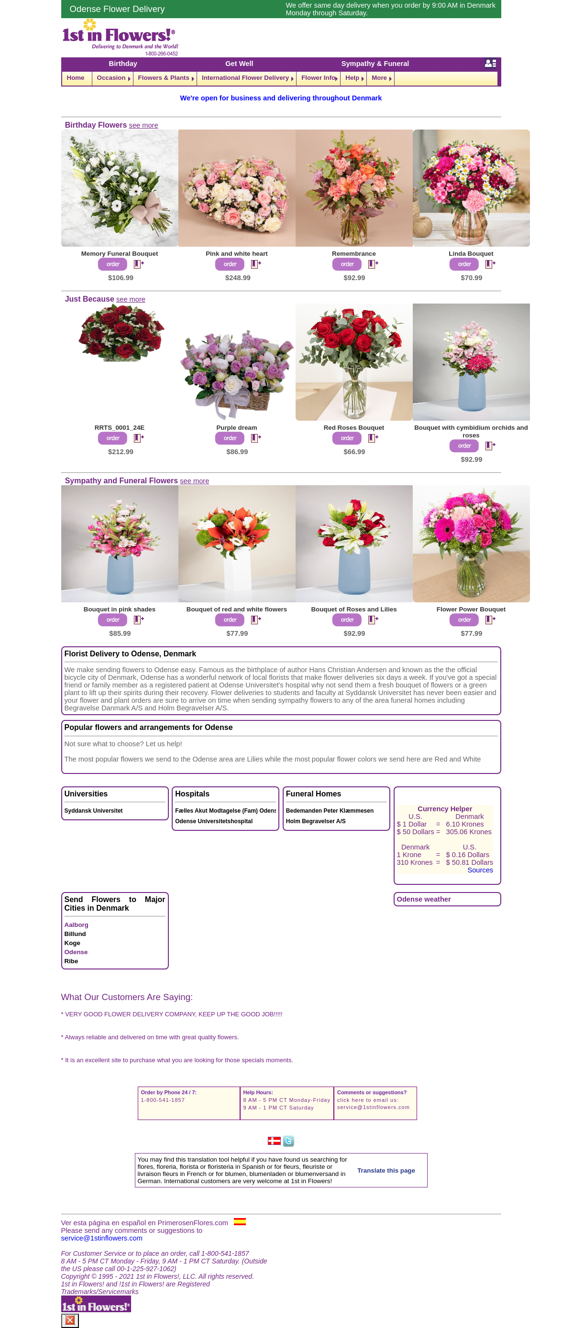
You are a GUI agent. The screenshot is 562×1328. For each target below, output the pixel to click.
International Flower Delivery (245, 77)
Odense (76, 952)
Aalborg (76, 924)
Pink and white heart (237, 253)
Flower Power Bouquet (471, 609)
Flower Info (318, 77)
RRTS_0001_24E (119, 427)
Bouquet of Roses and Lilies (354, 609)
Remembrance (354, 253)
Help (352, 77)
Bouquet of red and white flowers (237, 609)
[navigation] (281, 79)
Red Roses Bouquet (354, 427)
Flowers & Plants (163, 77)
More (379, 77)
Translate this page (386, 1170)
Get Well (239, 63)
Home (76, 77)
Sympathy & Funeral (375, 63)
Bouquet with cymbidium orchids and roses (471, 431)
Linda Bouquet (471, 253)
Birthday (123, 63)
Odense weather (424, 899)
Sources (480, 870)
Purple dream (236, 427)
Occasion (111, 77)
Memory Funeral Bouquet (119, 253)
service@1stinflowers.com (373, 1107)
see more (143, 125)
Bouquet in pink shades (119, 609)
